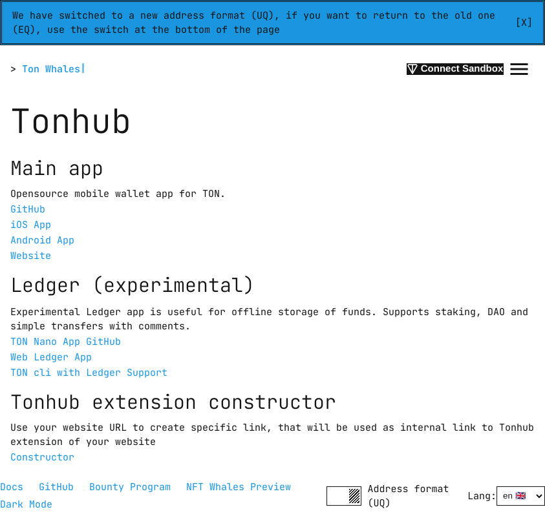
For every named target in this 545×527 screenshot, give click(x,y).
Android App (42, 240)
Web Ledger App (51, 357)
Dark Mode (26, 504)
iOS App (30, 224)
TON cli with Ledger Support (88, 372)
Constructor (42, 457)
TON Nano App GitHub (65, 341)
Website (30, 255)
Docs (11, 486)
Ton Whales (51, 69)
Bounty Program (130, 486)
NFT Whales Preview (238, 486)
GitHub (27, 209)
